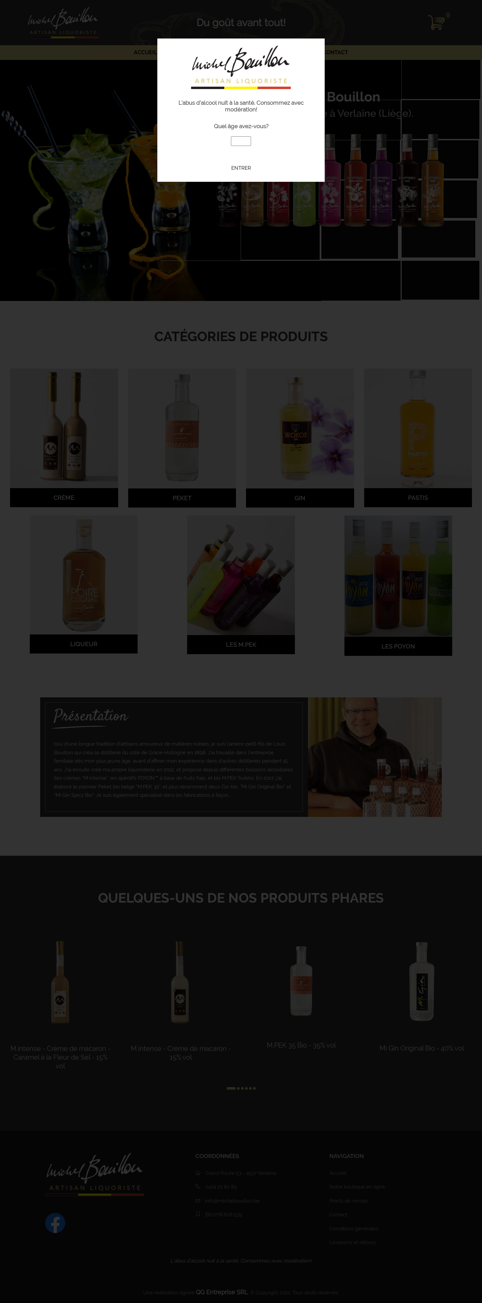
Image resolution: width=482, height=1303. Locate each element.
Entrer (241, 168)
